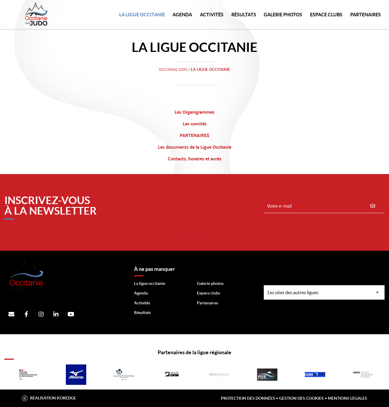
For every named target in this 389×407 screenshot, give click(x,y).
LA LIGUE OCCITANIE (142, 14)
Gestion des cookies (301, 398)
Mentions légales (347, 398)
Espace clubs (208, 293)
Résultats (243, 14)
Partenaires (207, 303)
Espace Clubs (326, 14)
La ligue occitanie (149, 283)
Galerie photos (283, 14)
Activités (211, 14)
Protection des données (248, 398)
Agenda (182, 14)
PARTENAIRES (365, 14)
